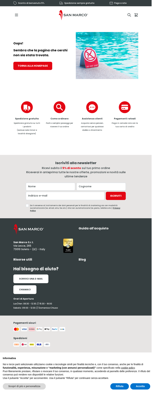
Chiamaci (25, 289)
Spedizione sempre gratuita (79, 3)
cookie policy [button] (128, 367)
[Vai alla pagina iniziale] (73, 15)
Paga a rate (120, 3)
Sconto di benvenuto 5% (31, 3)
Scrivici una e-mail (31, 278)
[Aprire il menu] (17, 15)
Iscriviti (115, 196)
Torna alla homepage (33, 66)
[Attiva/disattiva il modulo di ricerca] (129, 15)
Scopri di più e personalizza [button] (24, 386)
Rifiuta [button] (120, 386)
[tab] (108, 228)
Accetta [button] (140, 386)
